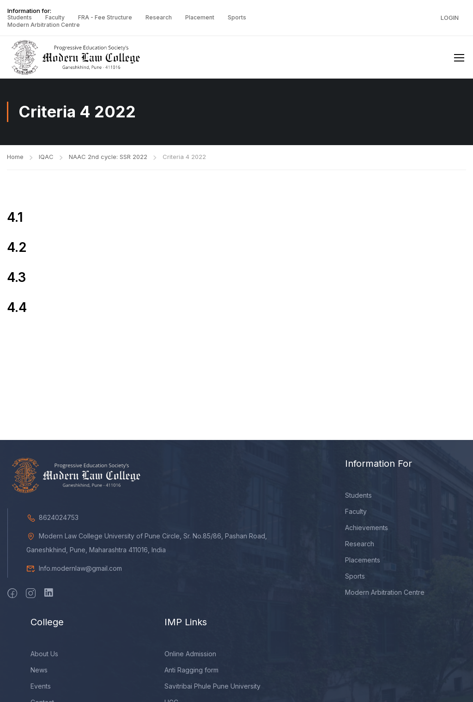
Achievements (366, 527)
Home (15, 156)
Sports (237, 17)
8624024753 (52, 517)
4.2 (17, 247)
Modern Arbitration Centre (43, 24)
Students (19, 17)
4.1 (15, 217)
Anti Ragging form (191, 670)
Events (40, 686)
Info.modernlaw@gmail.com (74, 568)
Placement (199, 17)
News (39, 670)
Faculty (55, 17)
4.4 (17, 307)
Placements (362, 560)
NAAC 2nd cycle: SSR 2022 (108, 156)
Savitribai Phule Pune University (212, 686)
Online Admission (190, 654)
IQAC (46, 156)
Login (450, 17)
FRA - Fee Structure (105, 17)
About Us (44, 654)
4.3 (16, 277)
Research (159, 17)
